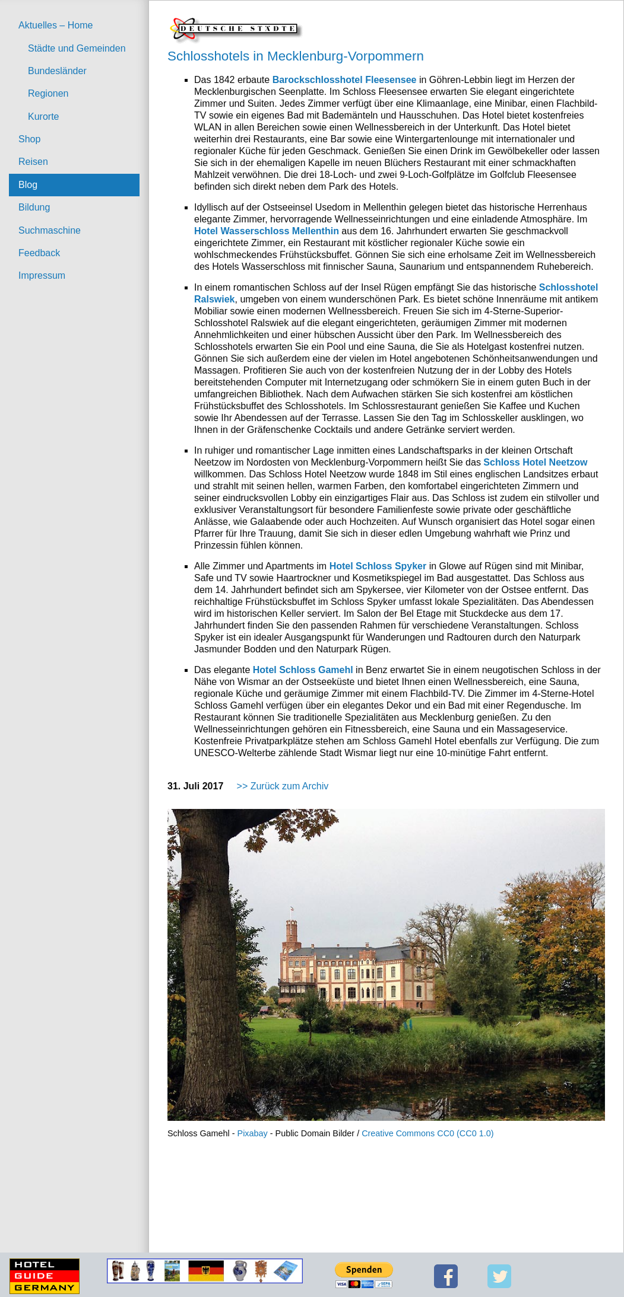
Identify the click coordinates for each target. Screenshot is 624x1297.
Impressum (41, 275)
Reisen (33, 162)
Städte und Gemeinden (77, 48)
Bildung (34, 207)
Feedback (39, 253)
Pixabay (252, 1133)
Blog (27, 185)
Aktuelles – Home (55, 25)
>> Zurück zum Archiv (283, 786)
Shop (29, 139)
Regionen (48, 93)
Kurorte (43, 116)
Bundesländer (57, 71)
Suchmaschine (49, 230)
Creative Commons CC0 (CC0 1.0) (427, 1133)
